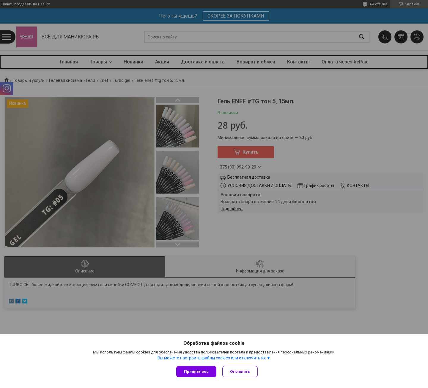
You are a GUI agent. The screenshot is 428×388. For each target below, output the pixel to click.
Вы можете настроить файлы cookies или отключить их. (212, 358)
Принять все (196, 371)
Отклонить (240, 371)
